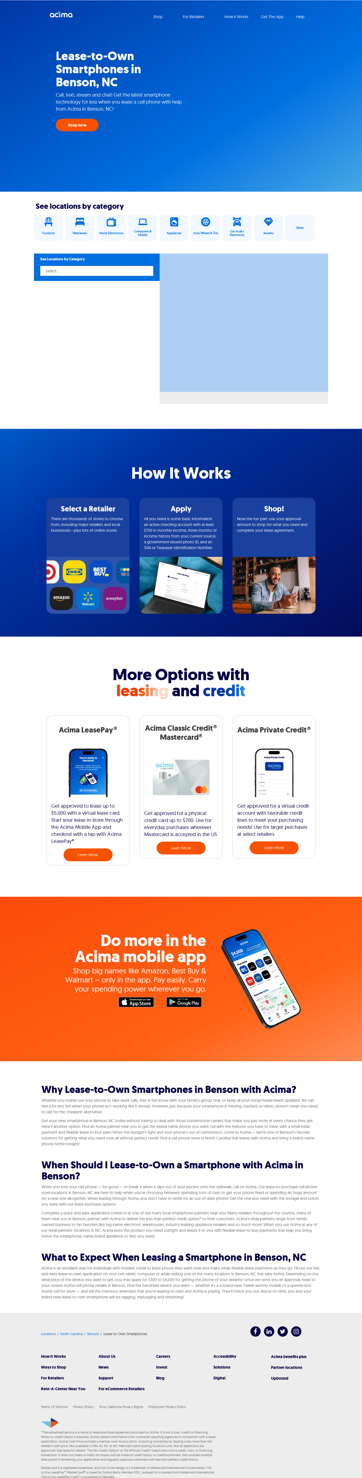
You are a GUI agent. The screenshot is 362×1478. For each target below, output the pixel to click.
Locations (48, 1334)
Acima (61, 16)
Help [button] (300, 16)
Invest (161, 1367)
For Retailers (52, 1378)
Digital (219, 1378)
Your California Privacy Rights (121, 1407)
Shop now (77, 125)
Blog (160, 1378)
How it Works (236, 16)
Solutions (221, 1367)
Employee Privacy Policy (167, 1407)
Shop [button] (158, 16)
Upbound (279, 1378)
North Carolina (71, 1334)
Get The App (272, 16)
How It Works (53, 1356)
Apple (139, 1003)
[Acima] (49, 1423)
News (104, 1367)
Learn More (88, 854)
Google (186, 1003)
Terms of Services (54, 1407)
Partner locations (286, 1367)
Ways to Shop (53, 1367)
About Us (107, 1356)
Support (106, 1378)
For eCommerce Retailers (122, 1388)
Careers (163, 1356)
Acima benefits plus (288, 1356)
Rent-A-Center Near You (63, 1388)
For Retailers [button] (194, 16)
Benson (93, 1334)
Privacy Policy (83, 1407)
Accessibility (224, 1356)
